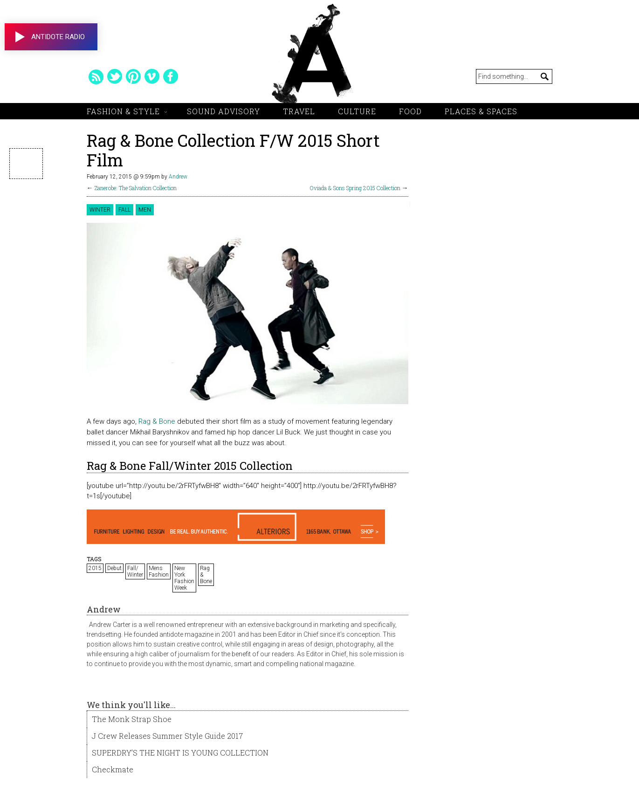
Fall (124, 209)
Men (144, 209)
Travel (299, 111)
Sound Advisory (223, 111)
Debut (114, 568)
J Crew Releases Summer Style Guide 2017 (167, 736)
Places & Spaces (481, 111)
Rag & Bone (156, 421)
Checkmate (112, 769)
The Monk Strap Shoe (132, 719)
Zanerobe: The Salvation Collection (136, 188)
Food (410, 111)
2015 (95, 568)
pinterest (133, 76)
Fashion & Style (123, 111)
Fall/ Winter (135, 571)
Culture (357, 111)
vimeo (152, 76)
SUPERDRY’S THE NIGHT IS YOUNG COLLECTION (180, 752)
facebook (171, 76)
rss (96, 76)
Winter (99, 209)
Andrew (178, 176)
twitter (115, 76)
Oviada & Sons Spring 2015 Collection (355, 188)
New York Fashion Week (184, 578)
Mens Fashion (159, 571)
